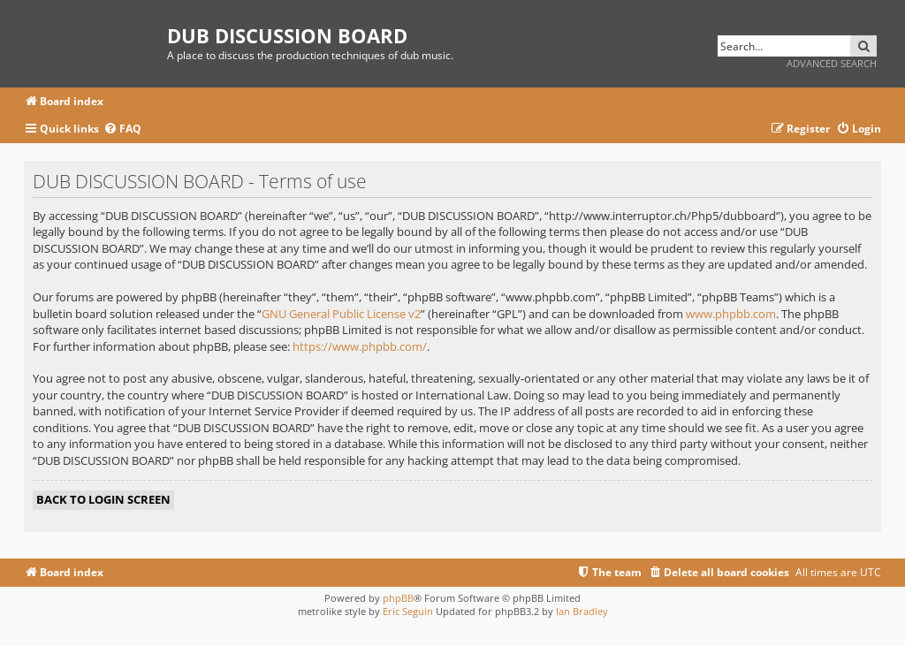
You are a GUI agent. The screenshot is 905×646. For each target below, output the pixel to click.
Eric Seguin (408, 611)
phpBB (398, 597)
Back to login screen (103, 499)
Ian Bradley (582, 611)
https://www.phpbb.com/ (360, 346)
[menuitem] (122, 129)
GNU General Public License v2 (341, 314)
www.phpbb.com (731, 314)
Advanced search (832, 63)
